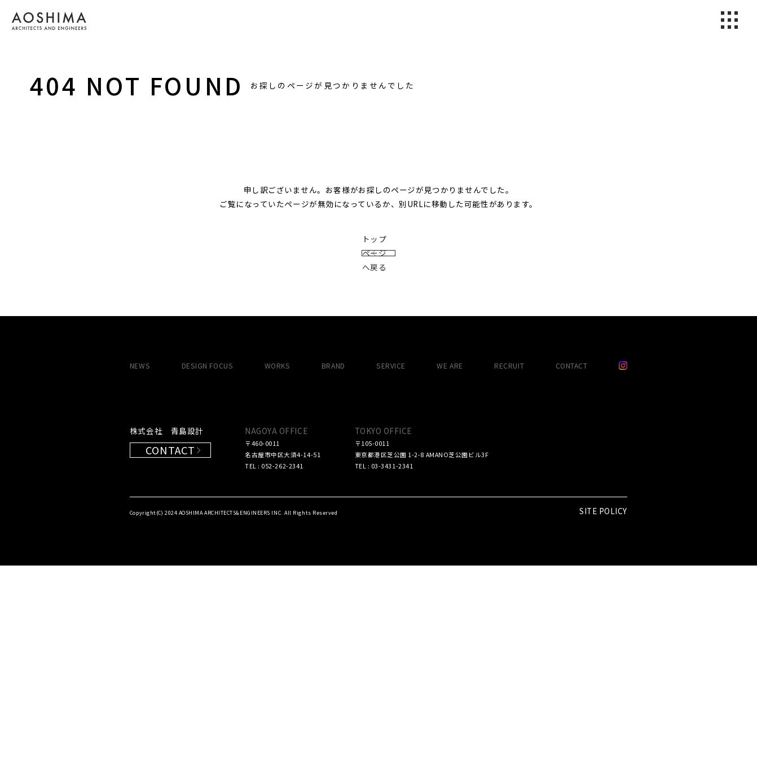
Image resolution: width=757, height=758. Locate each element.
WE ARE (450, 558)
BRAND (333, 558)
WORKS (278, 558)
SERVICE (391, 558)
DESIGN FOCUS (208, 558)
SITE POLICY (603, 703)
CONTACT (572, 558)
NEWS (140, 558)
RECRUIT (509, 558)
